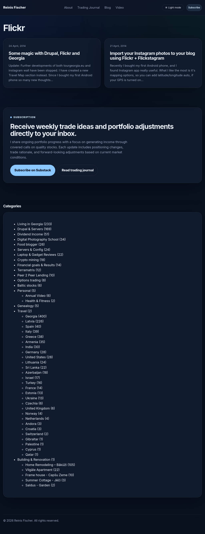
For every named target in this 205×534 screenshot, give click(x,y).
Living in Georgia (30, 224)
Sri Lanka (32, 367)
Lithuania (32, 362)
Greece (30, 337)
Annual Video (35, 296)
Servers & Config (30, 250)
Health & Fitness (37, 301)
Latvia (29, 321)
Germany (32, 352)
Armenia (31, 342)
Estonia (30, 393)
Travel (22, 311)
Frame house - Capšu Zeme (46, 475)
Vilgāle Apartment (38, 470)
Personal (24, 291)
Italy (28, 331)
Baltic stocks (27, 285)
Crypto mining (28, 260)
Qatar (29, 455)
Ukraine (31, 398)
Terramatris (26, 270)
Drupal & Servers (30, 229)
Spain (29, 326)
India (29, 347)
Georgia (31, 316)
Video (120, 7)
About (68, 7)
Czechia (31, 403)
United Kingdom (37, 408)
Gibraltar (31, 439)
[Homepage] (14, 7)
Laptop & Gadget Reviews (36, 255)
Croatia (30, 429)
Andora (30, 424)
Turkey (30, 383)
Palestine (32, 444)
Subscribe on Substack (32, 170)
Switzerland (34, 434)
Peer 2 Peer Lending (32, 275)
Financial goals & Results (36, 265)
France (30, 388)
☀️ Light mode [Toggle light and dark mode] (173, 7)
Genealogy (25, 306)
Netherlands (34, 419)
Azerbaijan (33, 372)
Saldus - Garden (37, 485)
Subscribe (194, 7)
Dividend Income (30, 234)
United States (35, 357)
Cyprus (30, 449)
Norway (31, 414)
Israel (29, 378)
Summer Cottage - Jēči (42, 480)
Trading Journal (88, 7)
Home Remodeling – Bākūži (46, 465)
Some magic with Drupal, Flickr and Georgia (44, 56)
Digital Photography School (37, 239)
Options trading (29, 280)
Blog (108, 7)
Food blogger (27, 244)
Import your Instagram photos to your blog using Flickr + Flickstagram (152, 56)
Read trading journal (78, 170)
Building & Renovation (33, 460)
